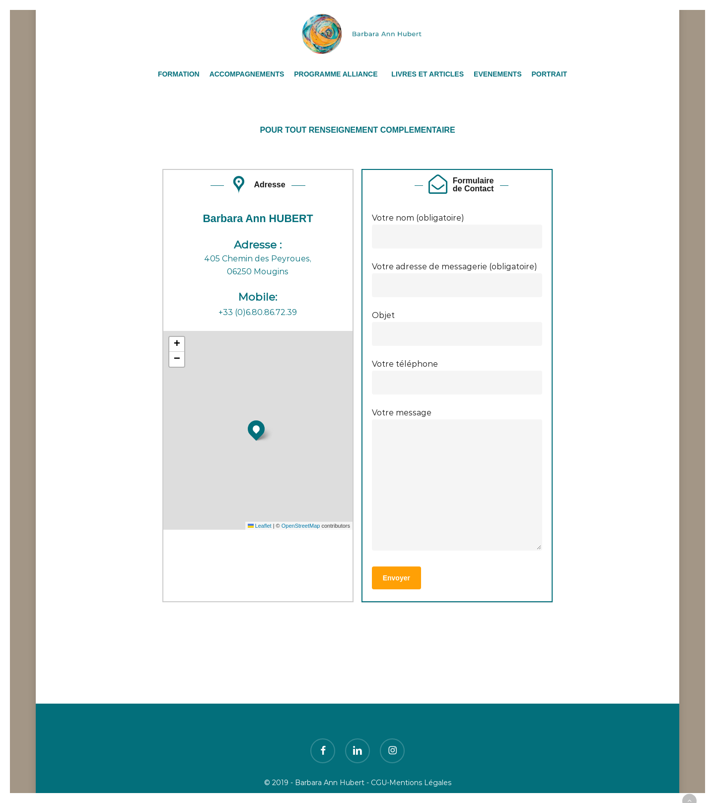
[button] (256, 428)
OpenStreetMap (301, 526)
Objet (457, 328)
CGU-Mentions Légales (411, 782)
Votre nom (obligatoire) (457, 230)
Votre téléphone (457, 377)
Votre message (457, 481)
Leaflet (260, 526)
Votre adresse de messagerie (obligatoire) (457, 279)
